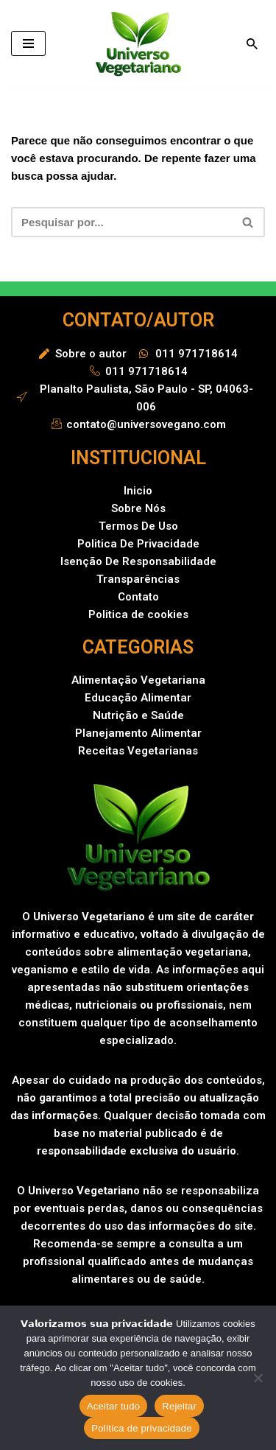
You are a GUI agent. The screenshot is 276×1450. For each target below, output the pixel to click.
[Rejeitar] (257, 1377)
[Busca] (252, 43)
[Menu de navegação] (28, 43)
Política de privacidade (141, 1428)
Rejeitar (179, 1406)
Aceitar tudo (113, 1406)
